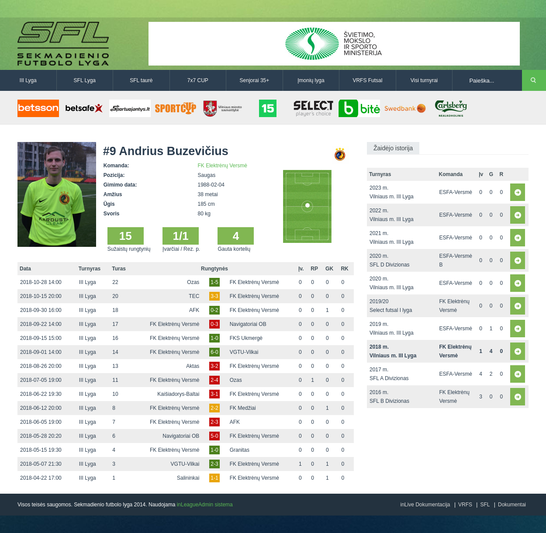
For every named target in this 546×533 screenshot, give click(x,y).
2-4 (214, 380)
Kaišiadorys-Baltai (178, 394)
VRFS (465, 505)
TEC (194, 296)
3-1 (214, 394)
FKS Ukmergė (246, 338)
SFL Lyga (85, 80)
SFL (485, 505)
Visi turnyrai (424, 80)
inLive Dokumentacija (425, 505)
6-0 (214, 352)
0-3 (214, 324)
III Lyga (28, 80)
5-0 (214, 436)
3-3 (214, 296)
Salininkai (188, 478)
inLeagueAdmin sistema (205, 505)
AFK (194, 310)
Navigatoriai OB (248, 324)
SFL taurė (141, 80)
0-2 (214, 310)
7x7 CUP (197, 80)
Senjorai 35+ (255, 80)
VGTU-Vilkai (244, 352)
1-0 (214, 338)
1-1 (214, 478)
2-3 (214, 422)
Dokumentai (512, 505)
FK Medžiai (243, 408)
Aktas (192, 366)
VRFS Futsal (367, 80)
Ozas (193, 282)
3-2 (214, 366)
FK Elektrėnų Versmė (222, 166)
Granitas (239, 450)
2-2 (214, 408)
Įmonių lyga (310, 80)
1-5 (214, 282)
